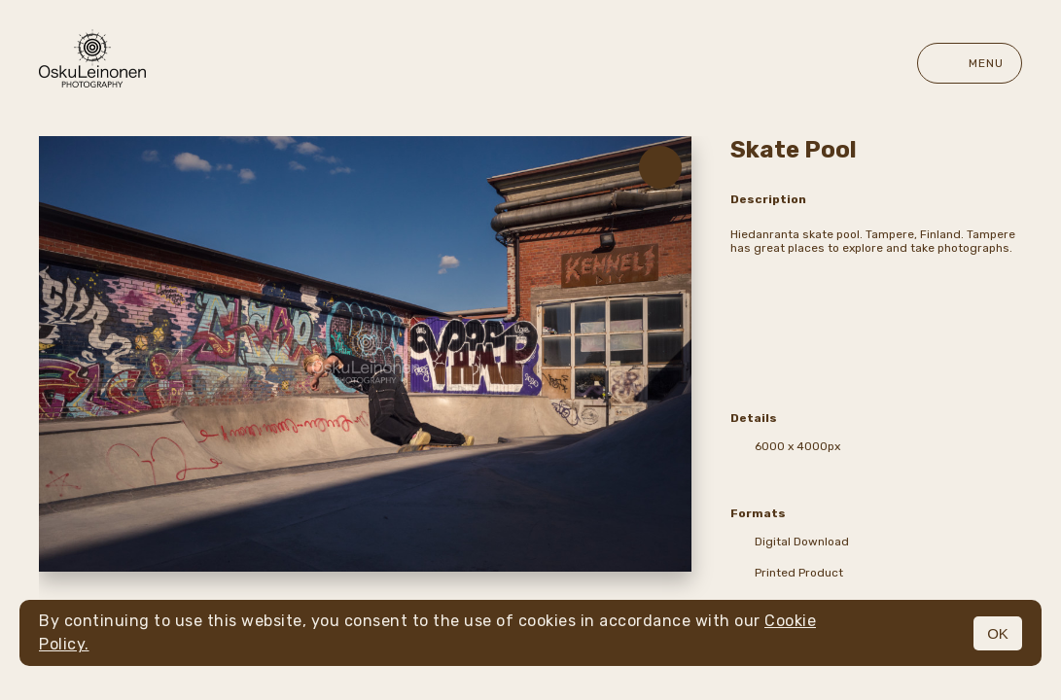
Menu (970, 63)
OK (997, 633)
